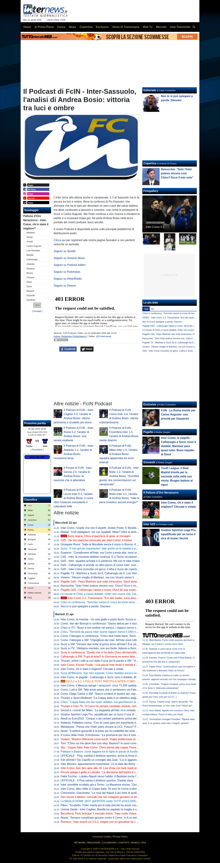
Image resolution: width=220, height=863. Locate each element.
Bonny (30, 273)
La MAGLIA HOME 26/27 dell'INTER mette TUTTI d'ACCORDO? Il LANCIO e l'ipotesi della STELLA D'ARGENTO (130, 801)
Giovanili (149, 462)
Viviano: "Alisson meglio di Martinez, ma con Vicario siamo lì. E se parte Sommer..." (111, 577)
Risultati (37, 311)
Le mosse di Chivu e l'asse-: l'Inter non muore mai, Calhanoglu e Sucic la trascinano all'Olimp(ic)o (125, 593)
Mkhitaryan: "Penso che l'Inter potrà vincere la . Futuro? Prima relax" (105, 726)
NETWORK (79, 842)
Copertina (149, 163)
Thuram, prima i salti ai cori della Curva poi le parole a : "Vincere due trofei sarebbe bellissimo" (120, 660)
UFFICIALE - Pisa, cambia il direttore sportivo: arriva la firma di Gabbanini (106, 755)
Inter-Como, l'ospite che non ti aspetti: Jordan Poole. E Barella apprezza (104, 527)
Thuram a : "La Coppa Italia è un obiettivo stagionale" (102, 697)
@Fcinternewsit (103, 336)
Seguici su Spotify (64, 251)
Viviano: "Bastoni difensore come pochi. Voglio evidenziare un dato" (102, 739)
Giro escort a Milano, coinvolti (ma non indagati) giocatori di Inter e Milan (105, 797)
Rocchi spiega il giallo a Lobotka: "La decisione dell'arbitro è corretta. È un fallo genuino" (114, 772)
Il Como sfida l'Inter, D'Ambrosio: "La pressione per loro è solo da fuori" (104, 735)
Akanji (30, 237)
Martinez (31, 232)
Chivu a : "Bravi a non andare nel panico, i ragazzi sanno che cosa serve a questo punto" (117, 627)
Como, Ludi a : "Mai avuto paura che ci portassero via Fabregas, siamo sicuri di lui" (113, 689)
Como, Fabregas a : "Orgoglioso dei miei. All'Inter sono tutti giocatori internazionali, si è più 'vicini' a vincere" (128, 640)
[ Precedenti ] (37, 449)
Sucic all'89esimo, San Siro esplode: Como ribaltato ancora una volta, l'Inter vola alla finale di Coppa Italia (125, 673)
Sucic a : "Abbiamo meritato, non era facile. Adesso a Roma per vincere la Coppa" (113, 648)
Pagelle (148, 432)
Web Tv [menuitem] (147, 26)
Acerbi (30, 241)
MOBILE (135, 842)
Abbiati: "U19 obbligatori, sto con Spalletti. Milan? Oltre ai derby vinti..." (103, 532)
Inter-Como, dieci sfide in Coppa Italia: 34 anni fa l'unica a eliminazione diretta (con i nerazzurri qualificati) (125, 788)
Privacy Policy (120, 836)
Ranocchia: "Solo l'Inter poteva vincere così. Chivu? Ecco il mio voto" (103, 585)
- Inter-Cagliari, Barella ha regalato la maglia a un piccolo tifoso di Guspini (114, 809)
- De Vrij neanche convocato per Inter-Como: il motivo (96, 540)
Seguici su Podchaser (67, 271)
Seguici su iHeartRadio (68, 278)
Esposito (31, 295)
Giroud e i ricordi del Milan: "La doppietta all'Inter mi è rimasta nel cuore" (105, 710)
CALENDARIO (109, 842)
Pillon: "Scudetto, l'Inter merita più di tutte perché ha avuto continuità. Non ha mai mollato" (115, 805)
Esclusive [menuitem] (102, 26)
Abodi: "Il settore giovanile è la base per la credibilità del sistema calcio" (104, 730)
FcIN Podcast (69, 333)
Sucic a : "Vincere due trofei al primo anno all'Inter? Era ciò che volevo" (106, 644)
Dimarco (31, 268)
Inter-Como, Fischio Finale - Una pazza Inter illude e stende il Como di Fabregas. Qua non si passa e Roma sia (128, 664)
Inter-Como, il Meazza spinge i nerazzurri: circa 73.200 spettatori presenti (105, 685)
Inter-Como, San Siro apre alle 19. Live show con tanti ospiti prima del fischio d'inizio (112, 768)
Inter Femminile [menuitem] (180, 26)
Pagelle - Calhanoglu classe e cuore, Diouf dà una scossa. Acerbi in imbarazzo (112, 589)
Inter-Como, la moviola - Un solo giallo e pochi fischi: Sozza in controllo (104, 619)
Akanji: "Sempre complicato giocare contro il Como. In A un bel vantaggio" (105, 817)
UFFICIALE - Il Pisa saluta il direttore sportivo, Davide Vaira (97, 780)
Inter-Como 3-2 (155, 226)
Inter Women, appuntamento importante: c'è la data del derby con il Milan (105, 764)
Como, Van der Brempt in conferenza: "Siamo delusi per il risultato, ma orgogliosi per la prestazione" (122, 623)
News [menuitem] (72, 26)
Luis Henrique (33, 250)
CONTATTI (123, 842)
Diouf (29, 282)
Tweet (87, 349)
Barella (30, 255)
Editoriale (149, 90)
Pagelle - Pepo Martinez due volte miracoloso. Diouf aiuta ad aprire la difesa (110, 581)
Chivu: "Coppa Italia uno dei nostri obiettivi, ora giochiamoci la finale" (102, 702)
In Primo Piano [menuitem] (44, 26)
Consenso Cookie (101, 836)
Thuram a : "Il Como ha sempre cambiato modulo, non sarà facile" (105, 706)
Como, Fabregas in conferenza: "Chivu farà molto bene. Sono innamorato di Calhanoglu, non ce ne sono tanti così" (131, 635)
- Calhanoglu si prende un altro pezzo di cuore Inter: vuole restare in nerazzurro (112, 565)
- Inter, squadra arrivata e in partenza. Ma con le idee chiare (100, 560)
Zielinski (31, 264)
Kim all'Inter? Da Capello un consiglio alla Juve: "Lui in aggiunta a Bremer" (106, 759)
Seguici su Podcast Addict (69, 264)
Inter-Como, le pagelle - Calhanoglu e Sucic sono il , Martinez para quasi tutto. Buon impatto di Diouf (126, 677)
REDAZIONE (93, 842)
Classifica (30, 499)
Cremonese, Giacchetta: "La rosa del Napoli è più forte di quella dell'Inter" (105, 792)
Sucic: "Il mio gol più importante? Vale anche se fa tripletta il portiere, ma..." (106, 548)
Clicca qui (59, 240)
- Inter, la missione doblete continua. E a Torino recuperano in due (104, 556)
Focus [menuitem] (61, 26)
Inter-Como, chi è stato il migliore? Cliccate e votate (92, 669)
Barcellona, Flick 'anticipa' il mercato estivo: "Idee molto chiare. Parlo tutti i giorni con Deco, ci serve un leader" (128, 813)
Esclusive (149, 404)
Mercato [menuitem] (161, 26)
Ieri (152, 309)
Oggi (146, 309)
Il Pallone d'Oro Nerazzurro (161, 492)
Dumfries (31, 300)
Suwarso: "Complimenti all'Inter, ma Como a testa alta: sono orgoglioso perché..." (110, 552)
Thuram (30, 277)
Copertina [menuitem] (86, 26)
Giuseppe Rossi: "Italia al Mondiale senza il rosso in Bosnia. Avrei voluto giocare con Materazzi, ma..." (123, 544)
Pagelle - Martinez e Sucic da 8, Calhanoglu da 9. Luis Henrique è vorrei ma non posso (116, 573)
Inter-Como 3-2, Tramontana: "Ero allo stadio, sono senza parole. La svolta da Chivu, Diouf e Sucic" (125, 598)
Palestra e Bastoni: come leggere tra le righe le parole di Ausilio (99, 751)
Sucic (29, 286)
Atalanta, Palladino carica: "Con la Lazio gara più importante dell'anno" (103, 722)
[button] (37, 305)
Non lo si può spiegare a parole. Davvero (86, 606)
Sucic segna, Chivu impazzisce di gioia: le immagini (95, 536)
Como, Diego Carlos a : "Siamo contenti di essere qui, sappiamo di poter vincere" (112, 693)
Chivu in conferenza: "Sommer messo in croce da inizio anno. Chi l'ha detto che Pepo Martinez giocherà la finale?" (130, 602)
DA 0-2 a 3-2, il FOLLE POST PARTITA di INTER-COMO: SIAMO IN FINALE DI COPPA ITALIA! (122, 681)
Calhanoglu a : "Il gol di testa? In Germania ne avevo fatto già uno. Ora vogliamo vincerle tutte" (120, 656)
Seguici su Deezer (65, 285)
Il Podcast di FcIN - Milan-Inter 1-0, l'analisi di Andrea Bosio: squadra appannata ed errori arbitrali (118, 454)
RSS (143, 842)
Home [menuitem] (27, 26)
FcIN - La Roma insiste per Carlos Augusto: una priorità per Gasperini (178, 414)
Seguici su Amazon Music (69, 258)
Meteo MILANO (37, 457)
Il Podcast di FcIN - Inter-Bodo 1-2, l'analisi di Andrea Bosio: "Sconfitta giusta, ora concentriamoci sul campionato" (119, 476)
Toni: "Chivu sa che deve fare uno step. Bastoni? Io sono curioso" (100, 743)
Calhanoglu (32, 259)
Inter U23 (149, 524)
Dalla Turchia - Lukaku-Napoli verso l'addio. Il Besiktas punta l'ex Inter (103, 776)
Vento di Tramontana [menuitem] (125, 26)
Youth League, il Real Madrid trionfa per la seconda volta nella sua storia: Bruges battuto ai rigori (177, 476)
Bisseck (30, 291)
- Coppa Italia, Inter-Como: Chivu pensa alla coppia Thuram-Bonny (104, 747)
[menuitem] (194, 27)
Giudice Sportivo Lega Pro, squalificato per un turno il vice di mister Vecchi (106, 714)
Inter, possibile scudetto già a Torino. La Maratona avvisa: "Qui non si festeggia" (109, 784)
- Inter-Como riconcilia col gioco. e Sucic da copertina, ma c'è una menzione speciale (119, 569)
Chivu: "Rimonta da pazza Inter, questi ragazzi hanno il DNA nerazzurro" (105, 631)
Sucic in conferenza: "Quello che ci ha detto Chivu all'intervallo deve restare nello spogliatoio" (117, 652)
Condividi (68, 349)
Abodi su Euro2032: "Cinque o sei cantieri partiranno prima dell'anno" (102, 718)
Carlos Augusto (34, 246)
